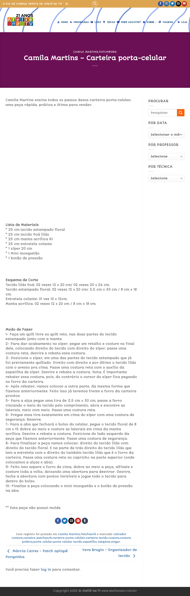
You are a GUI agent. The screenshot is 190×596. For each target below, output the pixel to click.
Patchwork (108, 51)
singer (115, 541)
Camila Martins (85, 51)
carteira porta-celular (69, 537)
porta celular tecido (67, 541)
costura (113, 537)
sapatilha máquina (96, 541)
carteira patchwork (37, 537)
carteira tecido (97, 537)
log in (46, 569)
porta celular (43, 541)
